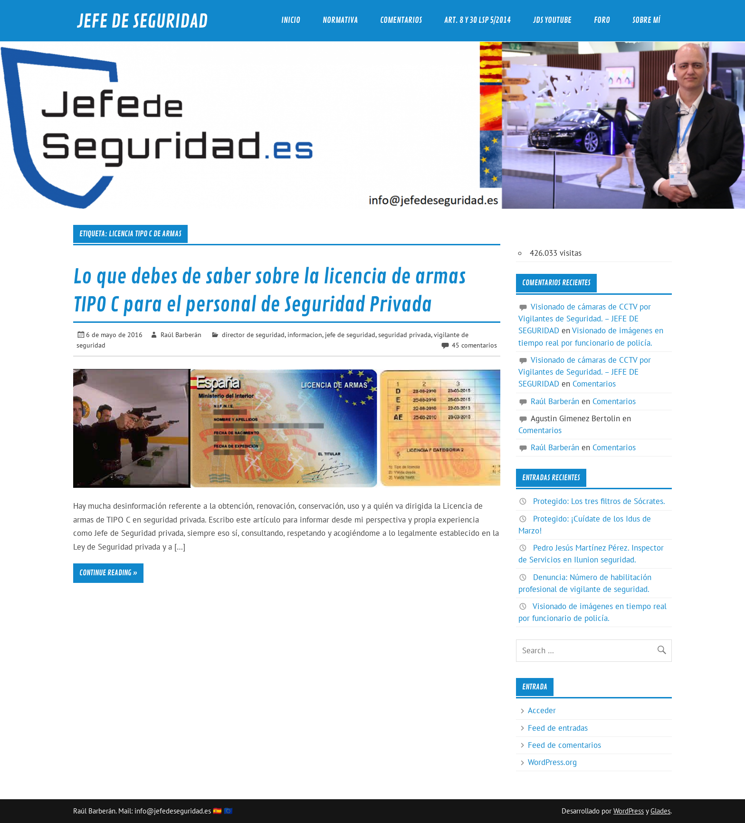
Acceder (542, 710)
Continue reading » (108, 573)
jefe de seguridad (350, 334)
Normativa (340, 20)
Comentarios (401, 20)
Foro (602, 20)
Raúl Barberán (181, 334)
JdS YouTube (552, 20)
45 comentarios (474, 344)
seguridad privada (404, 334)
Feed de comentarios (564, 745)
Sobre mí (646, 20)
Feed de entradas (558, 728)
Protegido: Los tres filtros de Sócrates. (599, 501)
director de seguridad (253, 334)
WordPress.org (552, 762)
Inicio (290, 20)
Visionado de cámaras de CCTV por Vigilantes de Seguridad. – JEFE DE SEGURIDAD (584, 318)
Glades (660, 810)
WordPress (628, 810)
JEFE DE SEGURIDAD (142, 21)
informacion (304, 334)
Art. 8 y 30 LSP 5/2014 (477, 20)
